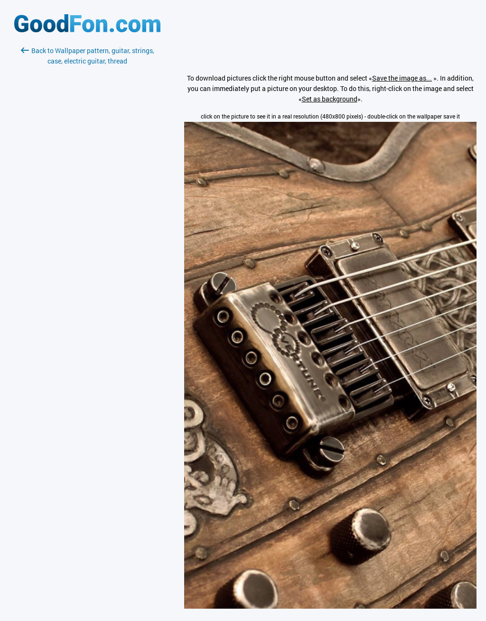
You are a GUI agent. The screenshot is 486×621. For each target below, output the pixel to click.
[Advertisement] (87, 179)
